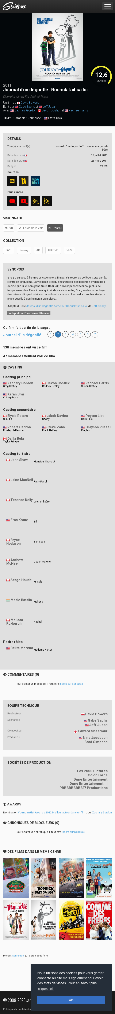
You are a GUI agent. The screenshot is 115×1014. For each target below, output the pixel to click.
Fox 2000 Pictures (92, 771)
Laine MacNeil (22, 480)
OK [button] (71, 999)
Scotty (46, 419)
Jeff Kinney (99, 306)
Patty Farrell (40, 481)
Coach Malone (42, 561)
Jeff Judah (50, 106)
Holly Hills (87, 419)
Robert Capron (19, 427)
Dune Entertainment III (89, 783)
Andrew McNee (14, 561)
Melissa (38, 601)
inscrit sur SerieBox (71, 683)
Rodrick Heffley (51, 386)
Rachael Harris (78, 110)
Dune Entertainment (91, 779)
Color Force (98, 775)
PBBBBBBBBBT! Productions (84, 788)
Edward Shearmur (93, 731)
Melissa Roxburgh (14, 622)
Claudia (7, 419)
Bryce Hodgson (13, 541)
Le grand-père (42, 501)
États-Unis (53, 118)
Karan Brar (15, 394)
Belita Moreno (22, 648)
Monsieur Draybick (44, 461)
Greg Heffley (10, 386)
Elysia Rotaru (17, 416)
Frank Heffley (49, 430)
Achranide (18, 955)
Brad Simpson (96, 742)
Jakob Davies (57, 416)
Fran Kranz (19, 520)
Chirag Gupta (10, 397)
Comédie (20, 118)
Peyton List (94, 416)
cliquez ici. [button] (46, 989)
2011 (7, 85)
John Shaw (19, 460)
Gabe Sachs (27, 106)
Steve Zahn (55, 427)
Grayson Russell (98, 427)
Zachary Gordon (25, 110)
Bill (35, 521)
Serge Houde (21, 580)
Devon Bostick (51, 110)
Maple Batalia (21, 600)
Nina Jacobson (95, 737)
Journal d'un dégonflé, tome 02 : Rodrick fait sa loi (57, 306)
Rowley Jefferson (13, 430)
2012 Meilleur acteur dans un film (51, 812)
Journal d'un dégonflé (22, 335)
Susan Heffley (89, 386)
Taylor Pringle (11, 441)
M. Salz (38, 581)
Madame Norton (43, 649)
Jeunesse (34, 118)
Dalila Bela (15, 439)
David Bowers (30, 102)
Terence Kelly (22, 500)
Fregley (85, 430)
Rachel (38, 621)
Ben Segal (40, 541)
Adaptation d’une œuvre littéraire (29, 313)
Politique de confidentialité (19, 1009)
